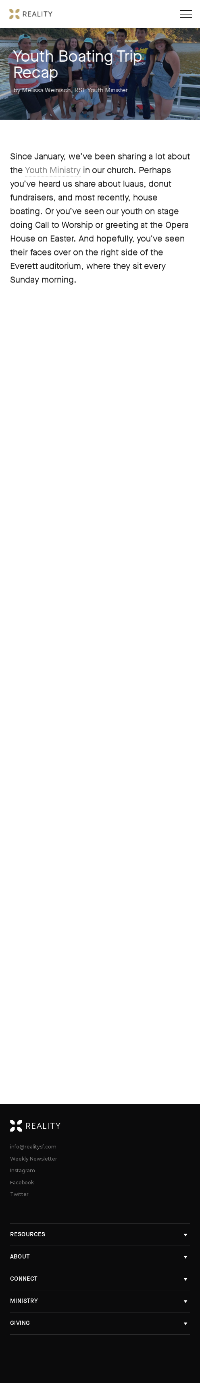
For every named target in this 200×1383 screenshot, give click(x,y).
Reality (185, 1125)
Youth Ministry (53, 170)
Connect (100, 1279)
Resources (100, 1234)
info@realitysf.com (33, 1147)
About (100, 1256)
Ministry (100, 1301)
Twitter (19, 1194)
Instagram (22, 1170)
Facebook (22, 1183)
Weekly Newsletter (33, 1159)
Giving (100, 1323)
